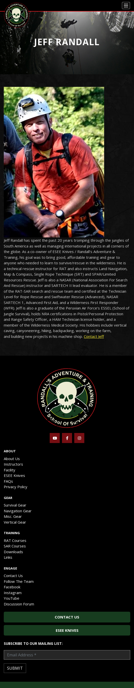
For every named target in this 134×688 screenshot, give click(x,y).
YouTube (11, 598)
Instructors (13, 464)
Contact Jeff (94, 336)
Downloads (13, 551)
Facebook (12, 586)
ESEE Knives (14, 475)
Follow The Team (19, 581)
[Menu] (126, 5)
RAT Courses (15, 540)
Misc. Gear (13, 516)
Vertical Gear (15, 522)
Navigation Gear (18, 510)
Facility (9, 469)
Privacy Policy (15, 486)
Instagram (13, 592)
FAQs (8, 481)
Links (8, 557)
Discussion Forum (19, 603)
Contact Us (13, 575)
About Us (12, 458)
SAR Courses (15, 545)
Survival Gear (15, 505)
